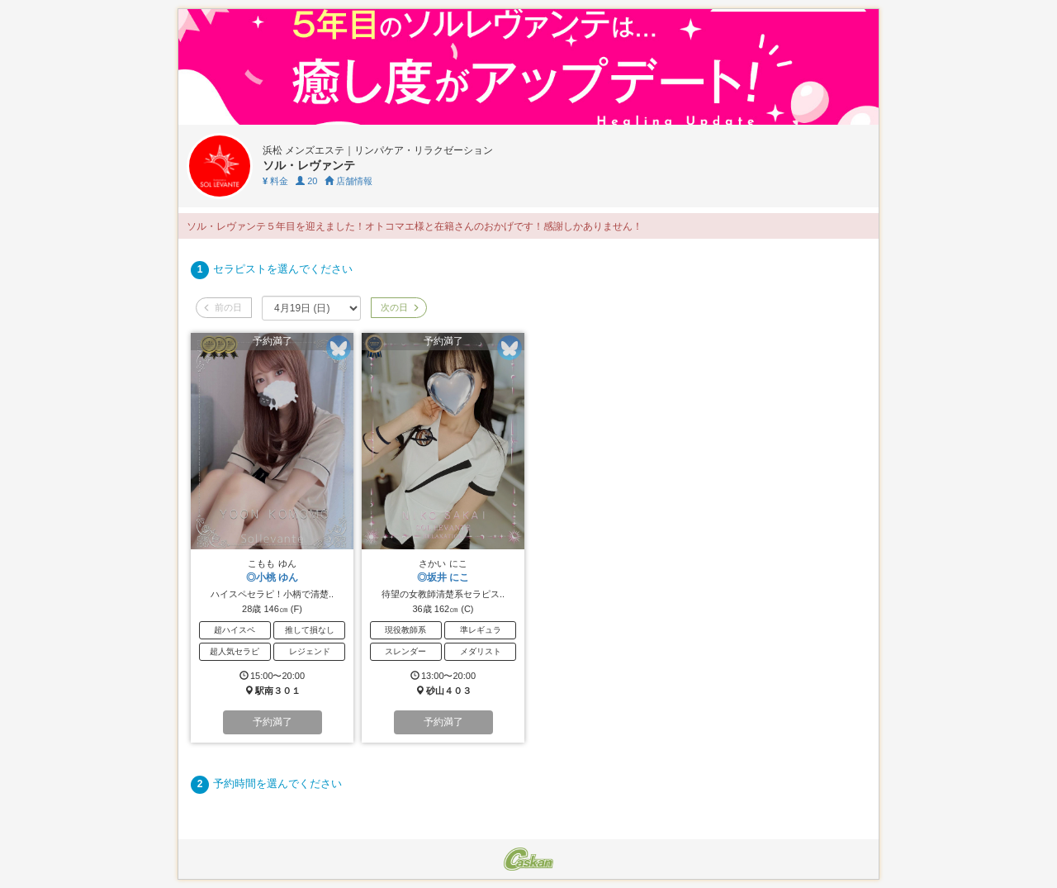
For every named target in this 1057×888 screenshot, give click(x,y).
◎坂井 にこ (443, 577)
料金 (275, 181)
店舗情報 (348, 181)
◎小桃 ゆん (272, 577)
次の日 (398, 307)
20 (306, 181)
